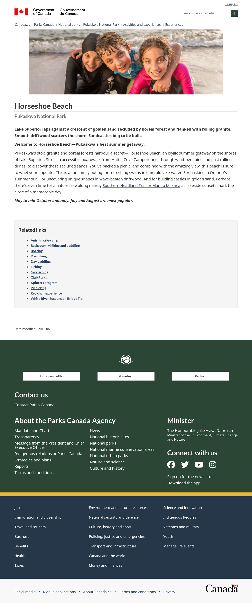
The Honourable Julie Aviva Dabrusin (202, 435)
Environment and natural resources (118, 507)
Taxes (19, 565)
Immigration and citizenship (37, 517)
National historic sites (109, 436)
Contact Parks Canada (34, 404)
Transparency (26, 436)
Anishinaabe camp (44, 240)
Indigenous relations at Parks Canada (48, 453)
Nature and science (107, 462)
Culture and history (107, 468)
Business (21, 536)
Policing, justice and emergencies (117, 536)
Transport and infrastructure (112, 546)
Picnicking (38, 288)
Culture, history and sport (110, 526)
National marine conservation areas (122, 449)
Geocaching (39, 272)
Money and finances (105, 565)
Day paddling (41, 261)
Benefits (21, 546)
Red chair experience (46, 293)
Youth (168, 536)
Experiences (174, 24)
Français (231, 4)
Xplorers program (44, 283)
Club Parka (39, 277)
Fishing (36, 267)
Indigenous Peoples (179, 517)
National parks (69, 24)
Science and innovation (182, 507)
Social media (25, 591)
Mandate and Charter (33, 430)
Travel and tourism (30, 526)
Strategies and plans (32, 460)
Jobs (18, 507)
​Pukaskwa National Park (101, 24)
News (95, 430)
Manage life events (179, 546)
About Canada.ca (97, 591)
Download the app (184, 483)
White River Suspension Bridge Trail (58, 298)
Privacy (169, 591)
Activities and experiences (142, 24)
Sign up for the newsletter (190, 476)
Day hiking (39, 256)
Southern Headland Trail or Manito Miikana (141, 185)
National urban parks (109, 455)
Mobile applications (59, 591)
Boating (37, 251)
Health (19, 555)
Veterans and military (181, 526)
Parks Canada (44, 24)
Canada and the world (107, 555)
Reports (21, 466)
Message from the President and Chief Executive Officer (49, 445)
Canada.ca (22, 24)
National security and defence (114, 517)
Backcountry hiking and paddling (55, 245)
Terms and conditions (34, 472)
